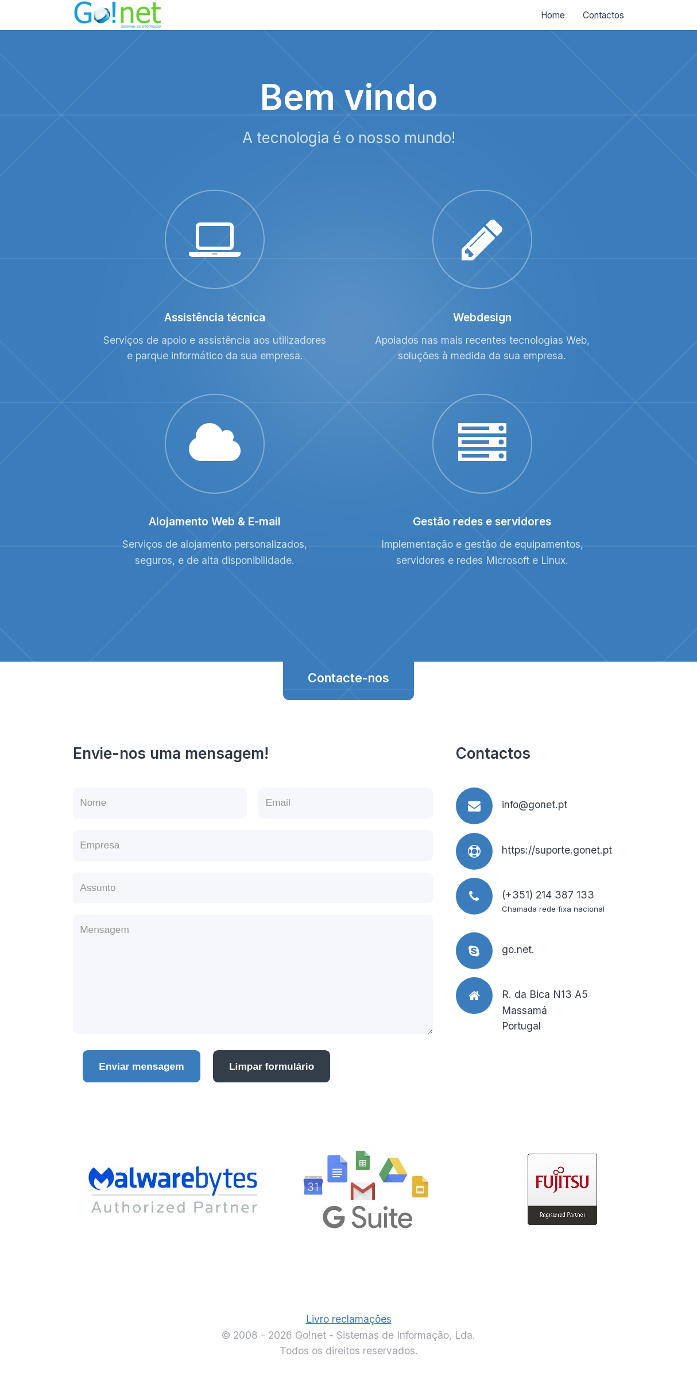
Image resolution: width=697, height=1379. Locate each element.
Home (553, 15)
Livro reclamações (349, 1319)
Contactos (603, 15)
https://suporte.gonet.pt (557, 850)
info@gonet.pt (534, 804)
